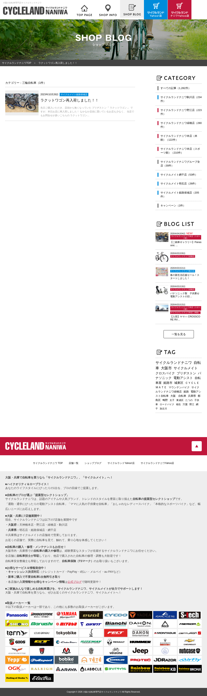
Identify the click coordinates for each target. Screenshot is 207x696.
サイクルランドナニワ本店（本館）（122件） (179, 137)
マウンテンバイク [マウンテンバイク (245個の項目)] (179, 387)
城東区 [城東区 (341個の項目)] (178, 382)
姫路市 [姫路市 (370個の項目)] (167, 382)
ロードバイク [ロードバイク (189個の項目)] (167, 404)
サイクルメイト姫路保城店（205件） (180, 194)
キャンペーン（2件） (173, 205)
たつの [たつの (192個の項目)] (189, 400)
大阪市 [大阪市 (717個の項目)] (166, 368)
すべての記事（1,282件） (176, 88)
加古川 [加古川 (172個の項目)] (163, 408)
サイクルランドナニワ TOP (48, 463)
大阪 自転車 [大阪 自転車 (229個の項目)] (178, 395)
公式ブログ (75, 581)
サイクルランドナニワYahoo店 (157, 463)
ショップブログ (92, 463)
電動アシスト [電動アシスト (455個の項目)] (183, 378)
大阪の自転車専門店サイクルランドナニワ (102, 692)
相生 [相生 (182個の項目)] (178, 404)
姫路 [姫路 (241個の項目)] (186, 391)
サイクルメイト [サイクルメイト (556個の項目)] (186, 368)
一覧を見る (179, 334)
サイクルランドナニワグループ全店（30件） (180, 163)
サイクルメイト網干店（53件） (179, 174)
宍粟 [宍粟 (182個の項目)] (185, 404)
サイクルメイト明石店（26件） (179, 183)
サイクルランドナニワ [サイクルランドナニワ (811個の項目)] (173, 363)
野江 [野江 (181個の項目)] (191, 404)
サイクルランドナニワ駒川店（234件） (181, 99)
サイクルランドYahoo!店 (121, 463)
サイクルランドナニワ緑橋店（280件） (181, 125)
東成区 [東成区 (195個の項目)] (180, 400)
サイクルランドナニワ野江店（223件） (181, 112)
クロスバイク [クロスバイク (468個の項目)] (165, 373)
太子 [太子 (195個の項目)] (172, 400)
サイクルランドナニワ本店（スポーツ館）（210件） (180, 150)
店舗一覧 (73, 463)
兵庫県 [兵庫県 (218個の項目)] (192, 395)
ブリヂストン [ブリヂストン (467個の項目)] (186, 373)
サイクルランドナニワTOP (16, 63)
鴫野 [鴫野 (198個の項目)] (165, 400)
